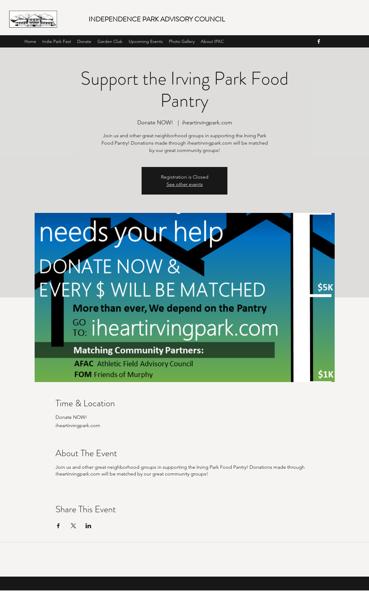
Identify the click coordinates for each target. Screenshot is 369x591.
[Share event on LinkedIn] (88, 525)
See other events (184, 184)
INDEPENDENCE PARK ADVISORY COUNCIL (157, 19)
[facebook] (319, 41)
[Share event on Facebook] (58, 525)
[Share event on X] (73, 525)
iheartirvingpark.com (77, 474)
